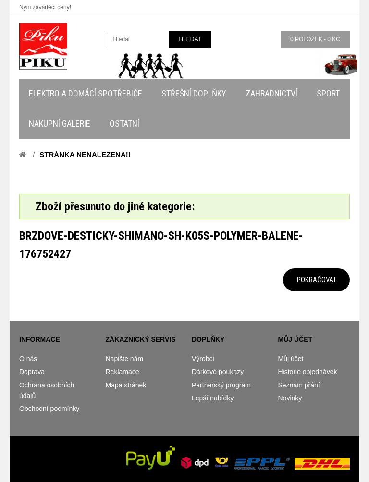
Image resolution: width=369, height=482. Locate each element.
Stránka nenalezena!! (84, 154)
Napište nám (125, 358)
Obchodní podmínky (49, 408)
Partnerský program (221, 385)
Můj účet (291, 358)
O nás (28, 358)
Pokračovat (316, 280)
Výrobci (203, 358)
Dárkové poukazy (218, 371)
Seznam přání (299, 385)
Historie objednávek (307, 371)
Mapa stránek (126, 385)
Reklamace (122, 371)
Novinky (290, 398)
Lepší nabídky (213, 398)
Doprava (32, 371)
